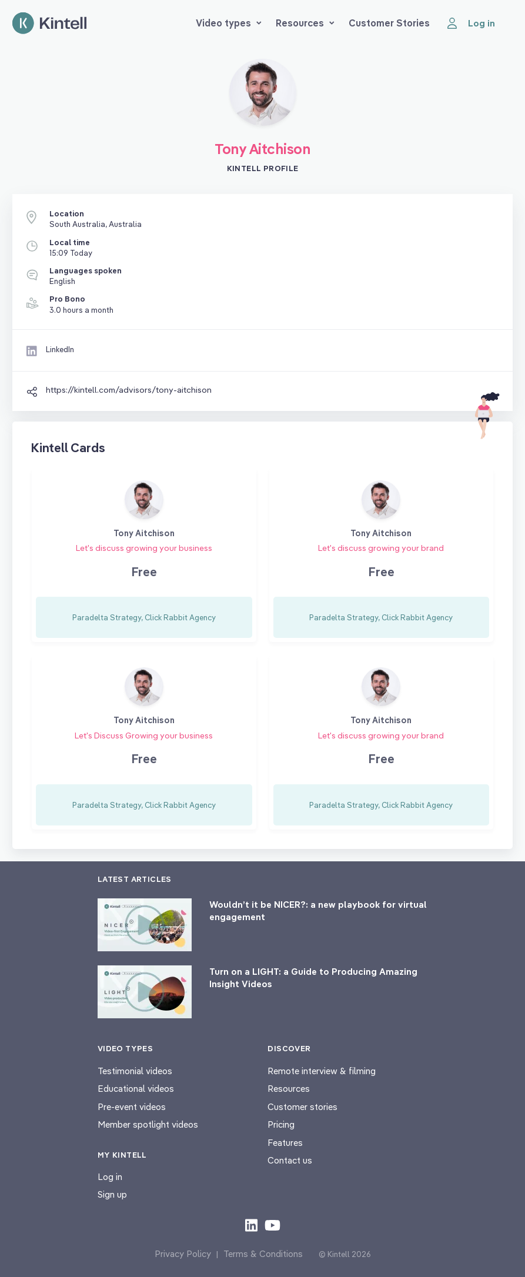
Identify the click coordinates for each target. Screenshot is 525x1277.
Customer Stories (389, 23)
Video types (229, 23)
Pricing (281, 1124)
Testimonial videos (135, 1071)
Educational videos (136, 1088)
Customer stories (302, 1106)
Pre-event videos (132, 1106)
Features (285, 1142)
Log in (110, 1176)
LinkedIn (60, 349)
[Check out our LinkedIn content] (251, 1224)
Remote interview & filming (321, 1071)
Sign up (112, 1194)
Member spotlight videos (148, 1124)
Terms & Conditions (263, 1253)
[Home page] (49, 23)
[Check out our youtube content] (272, 1224)
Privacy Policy (183, 1253)
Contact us (289, 1160)
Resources (305, 23)
